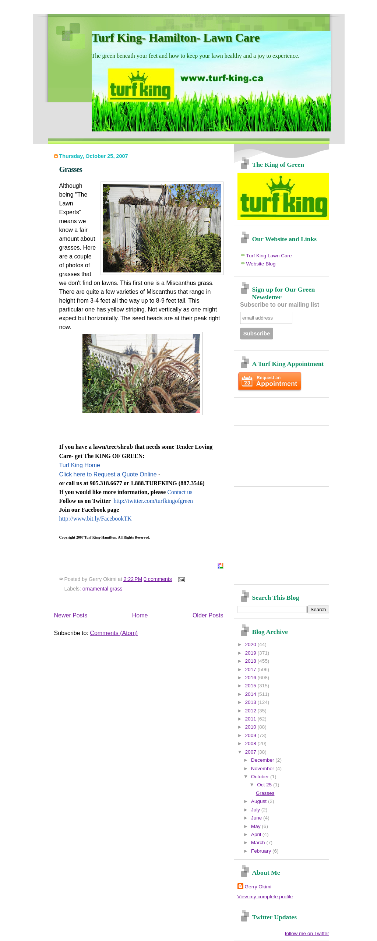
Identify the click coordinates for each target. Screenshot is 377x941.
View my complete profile (265, 896)
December (263, 760)
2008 (251, 743)
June (257, 818)
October (260, 776)
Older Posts (208, 615)
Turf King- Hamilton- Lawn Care (176, 37)
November (263, 768)
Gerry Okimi (258, 886)
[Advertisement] (280, 409)
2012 (251, 710)
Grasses (70, 169)
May (256, 826)
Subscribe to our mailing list (279, 305)
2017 (251, 669)
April (257, 834)
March (259, 842)
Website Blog (261, 264)
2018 (251, 661)
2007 (251, 752)
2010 (251, 727)
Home (140, 615)
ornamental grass (102, 589)
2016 (251, 677)
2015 (251, 685)
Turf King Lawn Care (269, 255)
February (261, 851)
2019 (251, 653)
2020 (251, 644)
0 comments (158, 579)
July (256, 810)
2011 (251, 719)
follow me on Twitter (307, 933)
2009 (251, 735)
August (259, 801)
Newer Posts (71, 615)
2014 (251, 694)
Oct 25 (265, 784)
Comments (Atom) (114, 633)
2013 (251, 702)
